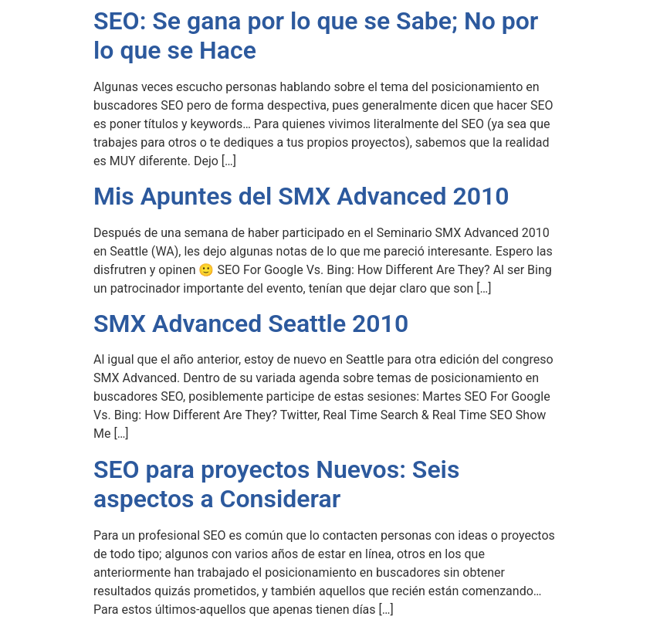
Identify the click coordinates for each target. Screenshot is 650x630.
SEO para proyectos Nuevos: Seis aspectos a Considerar (276, 484)
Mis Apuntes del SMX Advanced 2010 (301, 196)
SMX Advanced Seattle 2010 (250, 323)
